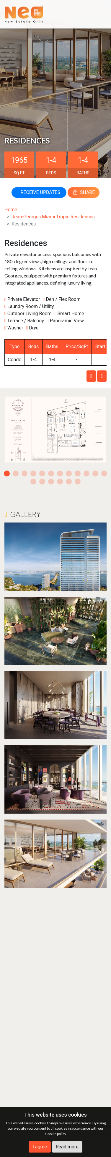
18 (78, 481)
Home (10, 209)
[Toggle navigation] (97, 14)
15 (51, 481)
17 (69, 481)
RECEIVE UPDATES (39, 192)
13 (33, 481)
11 (95, 473)
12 (104, 473)
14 (42, 481)
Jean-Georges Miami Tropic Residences (53, 217)
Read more (67, 1147)
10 (86, 473)
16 (60, 481)
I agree (39, 1147)
